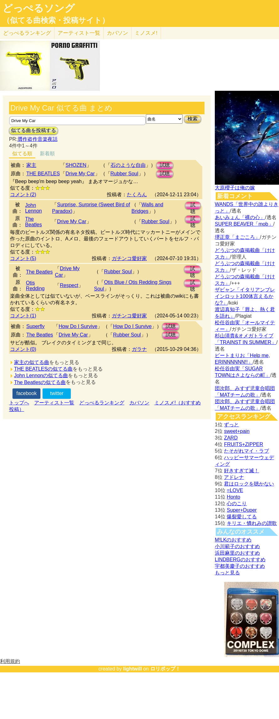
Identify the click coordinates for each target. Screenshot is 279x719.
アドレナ (234, 477)
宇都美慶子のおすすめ (240, 566)
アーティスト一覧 (54, 402)
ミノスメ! (146, 33)
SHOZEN (75, 165)
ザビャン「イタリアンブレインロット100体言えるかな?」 (245, 296)
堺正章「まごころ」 (237, 237)
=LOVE (235, 490)
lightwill (132, 668)
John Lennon (33, 208)
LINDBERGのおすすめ (240, 559)
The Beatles (33, 221)
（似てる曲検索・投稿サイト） (56, 20)
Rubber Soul (124, 173)
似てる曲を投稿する (33, 130)
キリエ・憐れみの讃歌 (252, 523)
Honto (233, 497)
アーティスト (79, 33)
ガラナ (139, 349)
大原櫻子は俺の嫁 (235, 187)
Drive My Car (80, 173)
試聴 (165, 165)
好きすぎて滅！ (241, 470)
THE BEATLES (43, 173)
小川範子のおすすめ (237, 546)
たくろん (137, 194)
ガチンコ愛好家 (129, 258)
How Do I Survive (78, 326)
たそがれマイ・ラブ (246, 451)
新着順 (47, 153)
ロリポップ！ (165, 668)
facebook (26, 393)
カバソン (117, 33)
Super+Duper (242, 510)
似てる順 (22, 153)
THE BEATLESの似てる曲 (43, 369)
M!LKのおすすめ (233, 539)
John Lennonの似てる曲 (41, 375)
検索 (193, 118)
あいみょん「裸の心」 (240, 217)
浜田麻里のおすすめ (237, 553)
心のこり (237, 503)
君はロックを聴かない (249, 483)
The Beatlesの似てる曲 (40, 382)
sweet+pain (236, 431)
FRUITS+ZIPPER (243, 444)
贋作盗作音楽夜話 (38, 139)
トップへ (19, 402)
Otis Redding (35, 285)
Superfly (35, 326)
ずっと (231, 424)
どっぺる (27, 33)
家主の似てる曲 (31, 362)
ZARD (231, 437)
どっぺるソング (39, 8)
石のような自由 (128, 165)
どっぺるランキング (101, 402)
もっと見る (227, 572)
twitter (57, 393)
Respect (69, 285)
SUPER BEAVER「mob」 (244, 224)
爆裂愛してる (242, 516)
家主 (31, 165)
